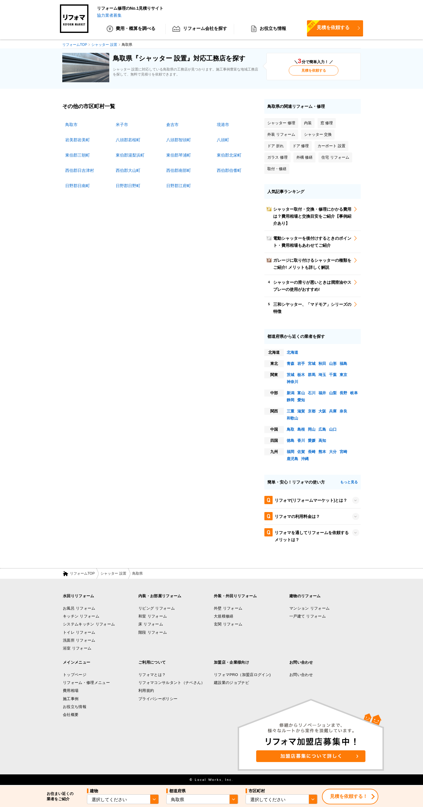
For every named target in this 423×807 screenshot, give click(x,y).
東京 (343, 375)
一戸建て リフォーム (307, 616)
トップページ (74, 674)
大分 (333, 451)
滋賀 (301, 411)
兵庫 (333, 411)
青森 (290, 363)
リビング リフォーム (156, 608)
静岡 (290, 400)
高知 (322, 440)
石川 (311, 393)
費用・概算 (131, 29)
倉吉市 (172, 124)
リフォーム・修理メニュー (86, 682)
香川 (301, 440)
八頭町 (223, 139)
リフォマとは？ (152, 674)
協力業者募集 (109, 15)
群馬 (311, 375)
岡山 (311, 429)
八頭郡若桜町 (128, 139)
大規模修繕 (224, 616)
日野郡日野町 (128, 185)
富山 (301, 393)
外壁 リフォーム (228, 608)
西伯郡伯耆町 (229, 170)
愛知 (301, 400)
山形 (333, 363)
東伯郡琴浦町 (178, 155)
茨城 (290, 375)
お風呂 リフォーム (79, 608)
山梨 (333, 393)
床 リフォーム (150, 624)
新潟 (290, 393)
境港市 (223, 124)
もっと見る (349, 482)
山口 (333, 429)
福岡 (290, 451)
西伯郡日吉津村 (79, 170)
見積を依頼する (328, 27)
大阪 (322, 411)
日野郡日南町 (77, 185)
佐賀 (301, 451)
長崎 (311, 451)
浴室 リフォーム (77, 648)
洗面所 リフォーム (79, 640)
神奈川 (292, 382)
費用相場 (70, 691)
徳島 (290, 440)
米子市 (122, 124)
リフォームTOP (82, 574)
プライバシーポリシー (157, 699)
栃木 (301, 375)
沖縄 (305, 459)
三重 (290, 411)
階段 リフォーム (152, 632)
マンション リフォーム (309, 608)
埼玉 (322, 375)
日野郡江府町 (178, 185)
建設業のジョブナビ (231, 682)
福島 (343, 363)
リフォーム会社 (199, 29)
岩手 (301, 363)
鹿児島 (292, 459)
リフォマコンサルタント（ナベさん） (171, 682)
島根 (301, 429)
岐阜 (354, 393)
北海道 (292, 352)
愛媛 (311, 440)
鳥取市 (71, 124)
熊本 (322, 451)
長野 (343, 393)
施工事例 (70, 699)
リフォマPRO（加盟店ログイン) (242, 674)
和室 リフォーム (152, 616)
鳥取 (290, 429)
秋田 (322, 363)
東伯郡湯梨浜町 (130, 155)
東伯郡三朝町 (77, 155)
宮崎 (343, 451)
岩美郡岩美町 (77, 139)
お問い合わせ (301, 674)
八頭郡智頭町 (178, 139)
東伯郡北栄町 (229, 155)
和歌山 (292, 418)
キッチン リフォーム (81, 616)
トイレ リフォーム (79, 632)
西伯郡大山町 (128, 170)
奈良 (343, 411)
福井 (322, 393)
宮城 (311, 363)
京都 (311, 411)
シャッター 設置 (113, 574)
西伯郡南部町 (178, 170)
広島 (322, 429)
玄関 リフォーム (228, 624)
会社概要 (70, 715)
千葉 (333, 375)
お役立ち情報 (268, 29)
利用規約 (146, 691)
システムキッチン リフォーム (89, 624)
